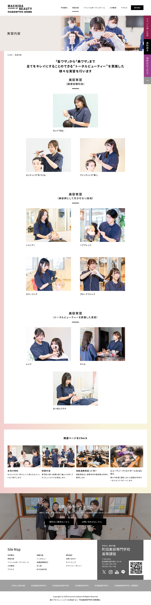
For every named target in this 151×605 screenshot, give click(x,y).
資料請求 (69, 555)
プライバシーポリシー (74, 566)
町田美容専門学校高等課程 (116, 551)
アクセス (11, 569)
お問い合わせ (71, 559)
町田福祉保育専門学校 (60, 585)
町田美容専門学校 (82, 585)
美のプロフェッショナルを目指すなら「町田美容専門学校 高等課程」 (75, 600)
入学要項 (11, 566)
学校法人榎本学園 (18, 585)
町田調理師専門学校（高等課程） (127, 585)
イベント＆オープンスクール (18, 562)
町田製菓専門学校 (101, 585)
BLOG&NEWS (42, 569)
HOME (10, 55)
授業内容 (40, 555)
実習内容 (11, 559)
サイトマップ (71, 562)
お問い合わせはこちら (92, 521)
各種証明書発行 (42, 562)
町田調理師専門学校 (38, 585)
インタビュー (42, 559)
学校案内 (11, 555)
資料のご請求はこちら (59, 521)
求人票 (39, 566)
